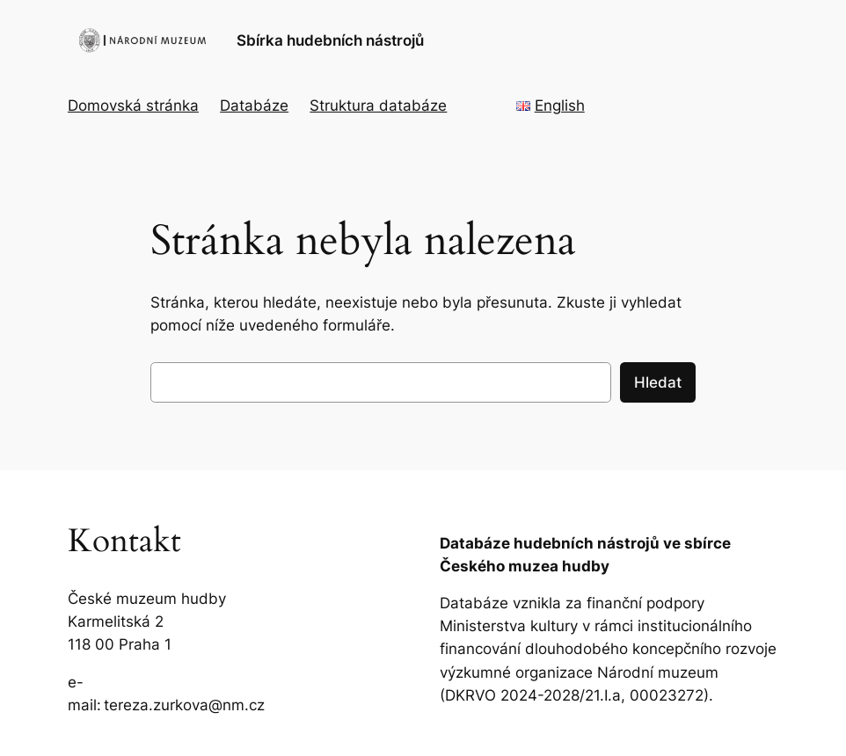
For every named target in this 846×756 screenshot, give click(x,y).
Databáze (254, 105)
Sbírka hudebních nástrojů (330, 40)
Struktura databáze (378, 105)
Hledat (658, 382)
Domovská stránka (133, 105)
